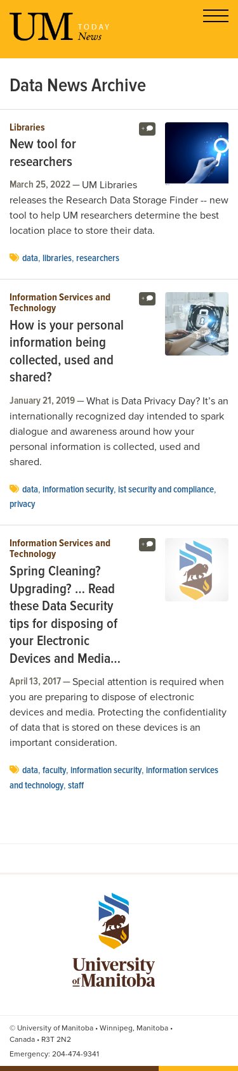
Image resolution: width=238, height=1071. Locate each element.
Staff (76, 785)
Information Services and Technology (60, 303)
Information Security (78, 490)
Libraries (27, 128)
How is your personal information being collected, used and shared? (67, 352)
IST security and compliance (166, 490)
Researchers (97, 258)
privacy (22, 504)
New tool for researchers (43, 153)
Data (30, 258)
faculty (54, 770)
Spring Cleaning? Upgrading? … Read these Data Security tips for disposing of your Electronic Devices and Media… (65, 615)
